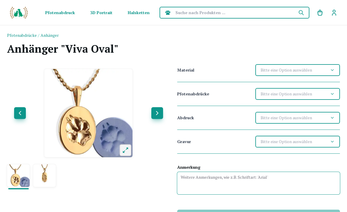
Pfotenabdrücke (193, 94)
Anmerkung (188, 167)
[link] (334, 13)
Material (185, 70)
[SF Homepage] (19, 12)
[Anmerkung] (259, 183)
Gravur (184, 141)
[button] (18, 175)
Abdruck (185, 117)
